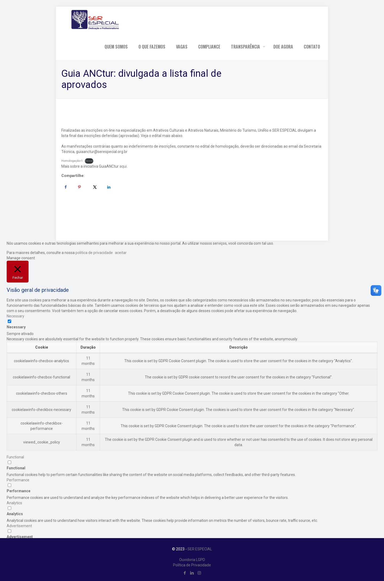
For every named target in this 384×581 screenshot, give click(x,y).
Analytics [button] (14, 503)
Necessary (16, 327)
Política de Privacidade (192, 565)
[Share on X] (95, 187)
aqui (123, 166)
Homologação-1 (72, 161)
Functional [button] (15, 457)
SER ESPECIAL (199, 549)
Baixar (89, 161)
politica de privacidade (94, 253)
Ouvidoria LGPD (192, 560)
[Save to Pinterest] (79, 187)
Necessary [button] (15, 316)
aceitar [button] (121, 253)
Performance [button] (18, 480)
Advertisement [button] (19, 526)
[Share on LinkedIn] (109, 187)
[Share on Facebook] (65, 187)
